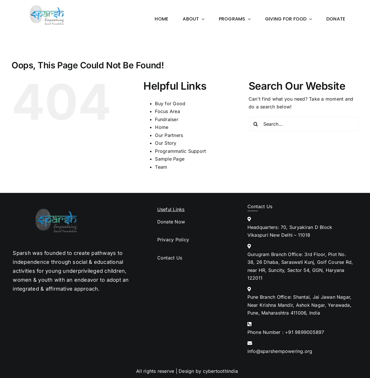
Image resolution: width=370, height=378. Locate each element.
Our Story (165, 143)
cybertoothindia (220, 371)
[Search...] (303, 124)
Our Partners (169, 135)
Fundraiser (166, 119)
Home (161, 127)
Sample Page (169, 159)
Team (161, 167)
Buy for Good (170, 103)
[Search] (256, 124)
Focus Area (167, 111)
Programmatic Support (180, 151)
